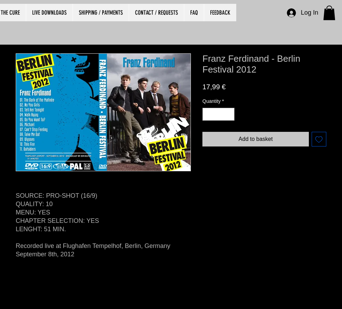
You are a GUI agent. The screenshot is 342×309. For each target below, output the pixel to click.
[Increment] (229, 114)
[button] (329, 13)
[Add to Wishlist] (319, 139)
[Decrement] (207, 114)
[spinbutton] (218, 114)
